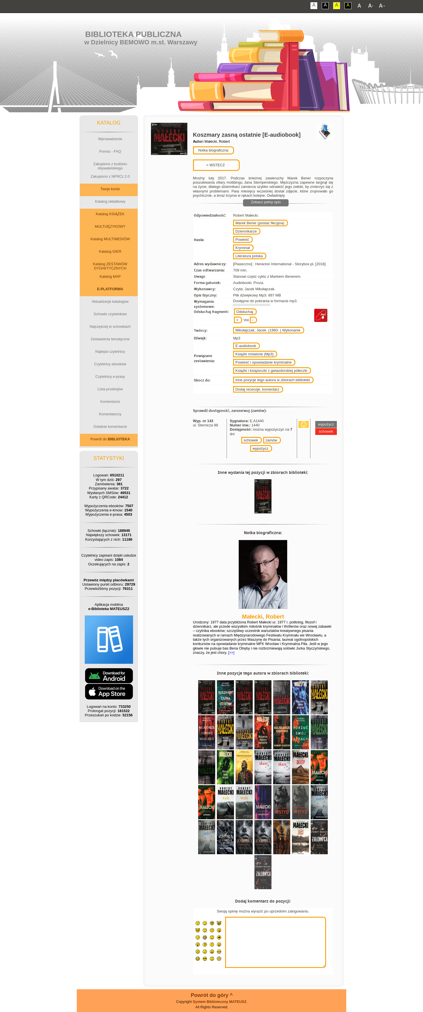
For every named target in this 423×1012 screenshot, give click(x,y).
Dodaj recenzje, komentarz (257, 389)
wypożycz (260, 448)
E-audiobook (245, 346)
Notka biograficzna (213, 150)
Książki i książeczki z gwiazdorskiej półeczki (271, 370)
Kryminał (242, 248)
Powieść (242, 239)
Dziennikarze (246, 231)
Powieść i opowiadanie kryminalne (263, 362)
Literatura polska (249, 256)
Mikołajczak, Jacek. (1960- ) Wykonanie (267, 330)
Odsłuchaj (244, 312)
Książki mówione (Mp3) (254, 354)
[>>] (231, 652)
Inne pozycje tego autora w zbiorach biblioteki (272, 380)
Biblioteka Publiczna (133, 34)
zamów (271, 440)
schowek (251, 440)
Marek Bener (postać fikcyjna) (259, 223)
